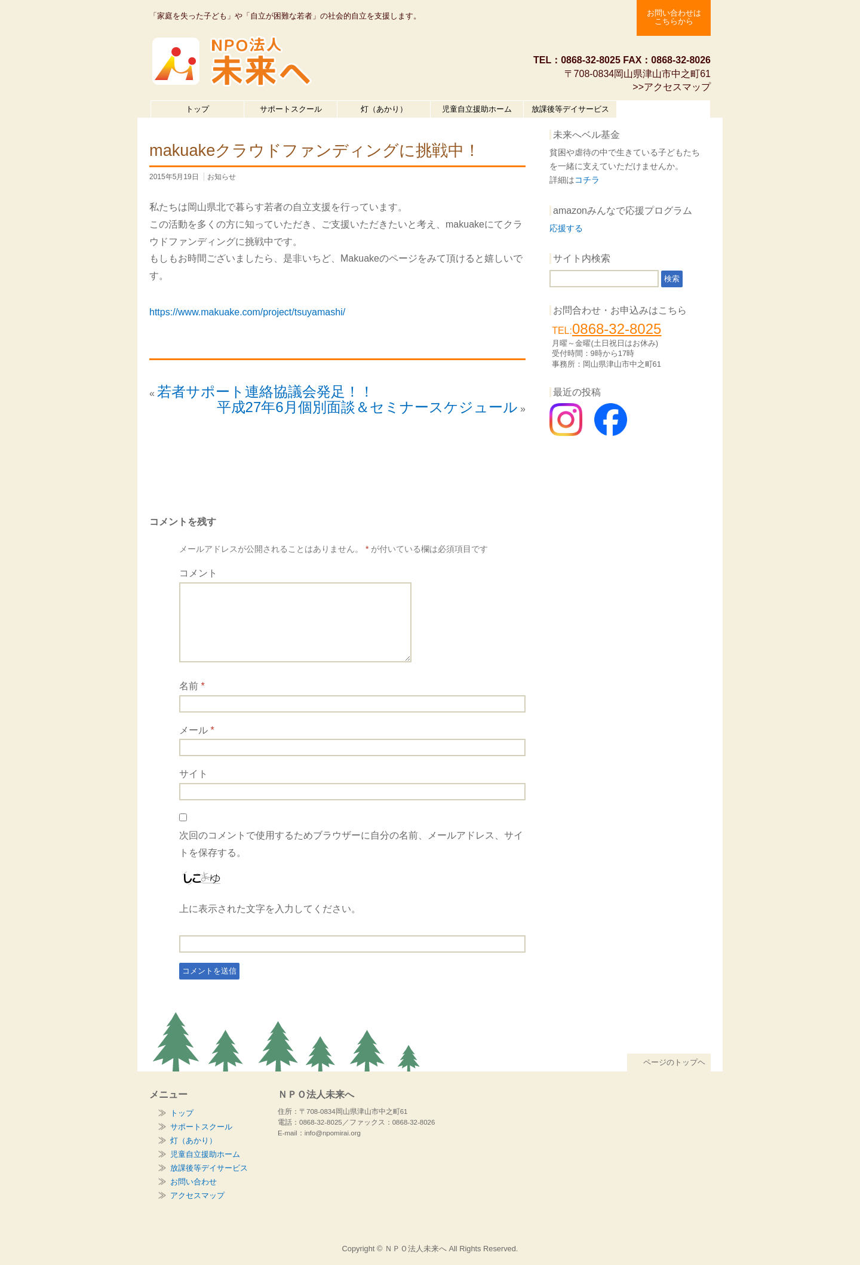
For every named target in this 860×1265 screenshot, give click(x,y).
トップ (197, 109)
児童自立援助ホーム (477, 109)
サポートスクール (291, 109)
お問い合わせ (193, 1181)
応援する (566, 228)
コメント (198, 573)
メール (196, 730)
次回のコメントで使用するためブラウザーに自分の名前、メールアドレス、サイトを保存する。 (351, 844)
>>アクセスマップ (671, 87)
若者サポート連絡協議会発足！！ (265, 391)
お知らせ (221, 177)
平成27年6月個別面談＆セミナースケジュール (367, 407)
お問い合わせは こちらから (674, 17)
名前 (192, 686)
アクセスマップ (197, 1195)
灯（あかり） (384, 109)
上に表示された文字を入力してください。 (270, 909)
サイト (193, 774)
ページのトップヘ (668, 1062)
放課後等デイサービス (570, 109)
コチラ (587, 180)
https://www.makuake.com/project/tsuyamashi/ (247, 312)
